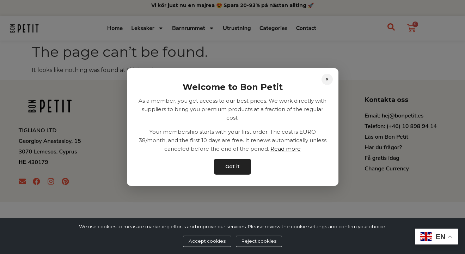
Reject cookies (258, 241)
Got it (232, 166)
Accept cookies (207, 241)
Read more (285, 148)
